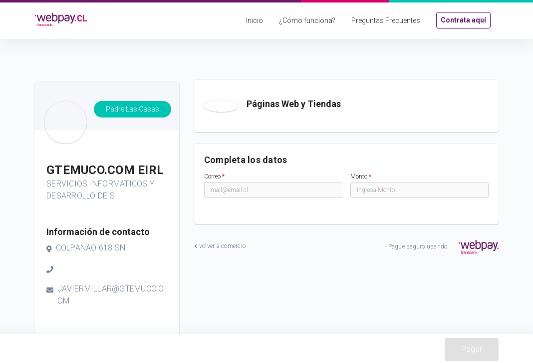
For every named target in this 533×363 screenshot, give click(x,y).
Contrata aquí (463, 20)
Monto (360, 176)
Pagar (471, 349)
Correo (214, 176)
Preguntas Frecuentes (385, 20)
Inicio (254, 20)
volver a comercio (220, 246)
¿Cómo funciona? (307, 20)
